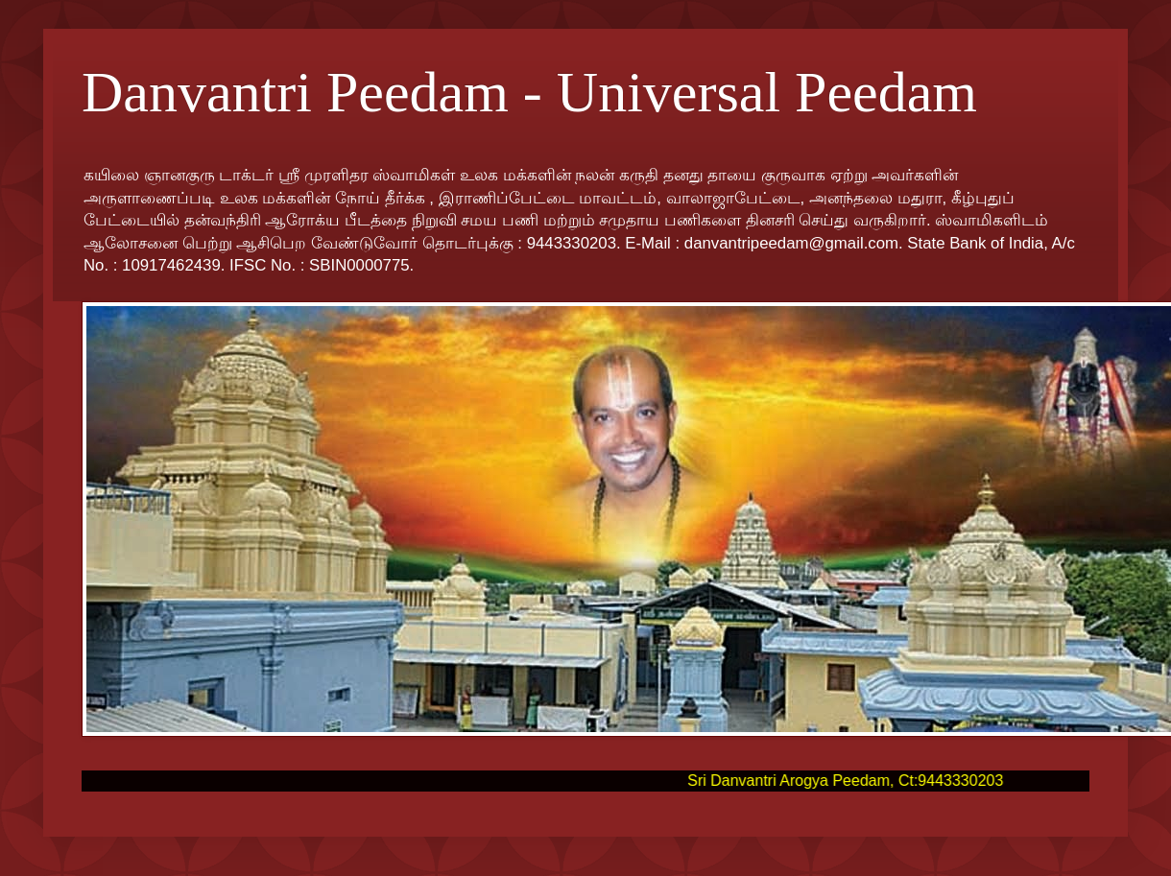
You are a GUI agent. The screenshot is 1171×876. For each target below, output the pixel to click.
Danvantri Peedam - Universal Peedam (529, 92)
